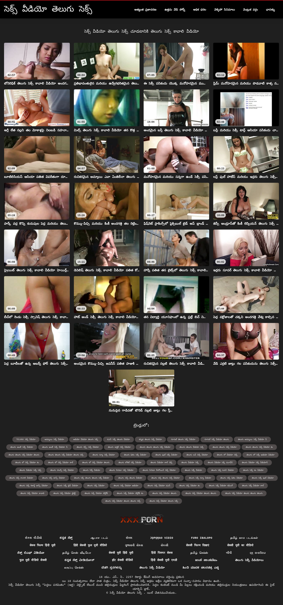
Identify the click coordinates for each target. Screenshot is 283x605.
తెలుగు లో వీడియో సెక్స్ (227, 454)
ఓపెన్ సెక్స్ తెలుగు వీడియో (118, 439)
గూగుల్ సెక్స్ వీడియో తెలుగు (216, 439)
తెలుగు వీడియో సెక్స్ (190, 462)
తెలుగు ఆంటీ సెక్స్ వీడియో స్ (55, 447)
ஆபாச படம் (99, 538)
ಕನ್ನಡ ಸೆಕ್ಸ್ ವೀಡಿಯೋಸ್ (79, 560)
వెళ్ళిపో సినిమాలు (224, 9)
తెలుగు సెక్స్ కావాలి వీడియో (21, 478)
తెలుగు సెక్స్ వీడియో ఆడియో (126, 485)
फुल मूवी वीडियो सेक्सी (33, 560)
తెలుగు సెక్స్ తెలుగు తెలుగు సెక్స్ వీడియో (91, 478)
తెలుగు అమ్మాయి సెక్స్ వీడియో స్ (252, 439)
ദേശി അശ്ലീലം (206, 560)
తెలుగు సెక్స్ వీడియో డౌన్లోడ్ (96, 493)
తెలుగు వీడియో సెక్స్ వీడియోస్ (255, 462)
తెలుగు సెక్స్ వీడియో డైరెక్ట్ (64, 493)
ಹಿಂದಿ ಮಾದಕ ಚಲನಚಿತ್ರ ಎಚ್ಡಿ (201, 567)
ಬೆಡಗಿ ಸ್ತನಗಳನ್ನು (111, 567)
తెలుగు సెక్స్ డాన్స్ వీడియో (53, 478)
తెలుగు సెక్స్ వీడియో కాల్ (253, 485)
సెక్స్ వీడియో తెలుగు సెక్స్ (127, 592)
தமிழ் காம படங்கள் (244, 538)
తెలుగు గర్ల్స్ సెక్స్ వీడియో (88, 447)
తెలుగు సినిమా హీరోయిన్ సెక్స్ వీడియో (159, 470)
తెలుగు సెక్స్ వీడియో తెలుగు (164, 493)
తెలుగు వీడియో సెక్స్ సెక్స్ (30, 470)
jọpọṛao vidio (161, 538)
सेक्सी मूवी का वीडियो (240, 545)
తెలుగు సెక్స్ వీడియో (95, 485)
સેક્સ (129, 538)
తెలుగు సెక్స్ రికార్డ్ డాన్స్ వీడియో (33, 485)
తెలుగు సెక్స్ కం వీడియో (253, 470)
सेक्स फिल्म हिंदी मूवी (43, 545)
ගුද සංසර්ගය (258, 553)
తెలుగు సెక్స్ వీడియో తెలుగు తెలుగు (200, 493)
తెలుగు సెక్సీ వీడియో (193, 470)
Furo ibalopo (201, 538)
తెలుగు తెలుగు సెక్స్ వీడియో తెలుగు (24, 454)
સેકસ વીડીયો (33, 538)
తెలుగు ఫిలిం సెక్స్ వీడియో (135, 454)
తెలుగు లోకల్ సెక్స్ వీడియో (129, 462)
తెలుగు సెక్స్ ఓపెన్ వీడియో (222, 470)
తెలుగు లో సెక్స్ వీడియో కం (27, 462)
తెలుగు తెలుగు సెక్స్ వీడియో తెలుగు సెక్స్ (65, 454)
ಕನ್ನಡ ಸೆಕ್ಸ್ (66, 538)
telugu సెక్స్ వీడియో (26, 439)
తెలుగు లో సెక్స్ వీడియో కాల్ (60, 462)
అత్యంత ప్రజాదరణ (145, 9)
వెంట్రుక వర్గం (250, 9)
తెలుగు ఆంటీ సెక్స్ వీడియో (21, 447)
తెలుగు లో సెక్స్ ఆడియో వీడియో (260, 454)
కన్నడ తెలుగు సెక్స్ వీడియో (150, 439)
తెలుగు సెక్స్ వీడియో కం (189, 485)
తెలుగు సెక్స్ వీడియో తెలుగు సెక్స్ (164, 501)
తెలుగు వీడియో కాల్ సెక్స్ (161, 462)
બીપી (229, 553)
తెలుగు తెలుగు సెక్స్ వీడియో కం (259, 447)
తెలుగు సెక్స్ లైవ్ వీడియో (67, 485)
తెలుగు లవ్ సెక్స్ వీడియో (197, 454)
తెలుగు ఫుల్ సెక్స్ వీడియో (166, 454)
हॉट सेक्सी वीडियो (122, 560)
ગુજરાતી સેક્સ (134, 545)
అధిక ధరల (199, 9)
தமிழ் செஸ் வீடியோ (76, 553)
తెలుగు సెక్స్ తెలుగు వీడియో (130, 478)
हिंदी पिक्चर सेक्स (161, 553)
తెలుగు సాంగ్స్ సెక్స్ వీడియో (62, 470)
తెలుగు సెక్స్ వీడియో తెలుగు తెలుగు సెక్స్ (122, 501)
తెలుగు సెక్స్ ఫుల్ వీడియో (263, 478)
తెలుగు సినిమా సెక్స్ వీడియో (121, 470)
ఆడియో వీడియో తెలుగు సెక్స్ (85, 439)
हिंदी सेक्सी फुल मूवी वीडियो (90, 545)
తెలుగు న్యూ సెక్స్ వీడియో (104, 454)
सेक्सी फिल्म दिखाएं (197, 545)
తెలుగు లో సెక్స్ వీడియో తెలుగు (95, 462)
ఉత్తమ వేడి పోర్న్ (175, 9)
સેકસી (164, 545)
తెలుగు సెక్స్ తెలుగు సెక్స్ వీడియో (165, 478)
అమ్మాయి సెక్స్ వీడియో (54, 439)
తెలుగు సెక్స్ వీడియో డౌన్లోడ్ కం (130, 493)
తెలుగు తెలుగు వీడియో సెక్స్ (191, 447)
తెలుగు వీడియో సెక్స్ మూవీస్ (220, 462)
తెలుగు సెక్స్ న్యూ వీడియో (200, 478)
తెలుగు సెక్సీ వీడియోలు (249, 560)
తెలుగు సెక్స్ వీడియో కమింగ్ (221, 485)
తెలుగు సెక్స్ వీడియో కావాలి (32, 493)
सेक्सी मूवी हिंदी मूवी (121, 553)
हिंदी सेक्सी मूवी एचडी (164, 560)
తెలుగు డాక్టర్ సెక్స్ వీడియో (119, 447)
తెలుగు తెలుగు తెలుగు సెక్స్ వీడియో (155, 447)
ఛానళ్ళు (270, 9)
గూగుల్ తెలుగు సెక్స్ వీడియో (183, 439)
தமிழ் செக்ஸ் (199, 553)
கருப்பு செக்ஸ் (74, 567)
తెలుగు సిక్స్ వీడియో (91, 470)
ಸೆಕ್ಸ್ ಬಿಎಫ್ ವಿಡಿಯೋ (30, 553)
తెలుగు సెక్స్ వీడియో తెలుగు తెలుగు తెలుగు (244, 493)
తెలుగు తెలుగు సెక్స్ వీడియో (225, 447)
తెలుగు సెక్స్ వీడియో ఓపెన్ (158, 485)
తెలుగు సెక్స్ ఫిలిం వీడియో (231, 478)
